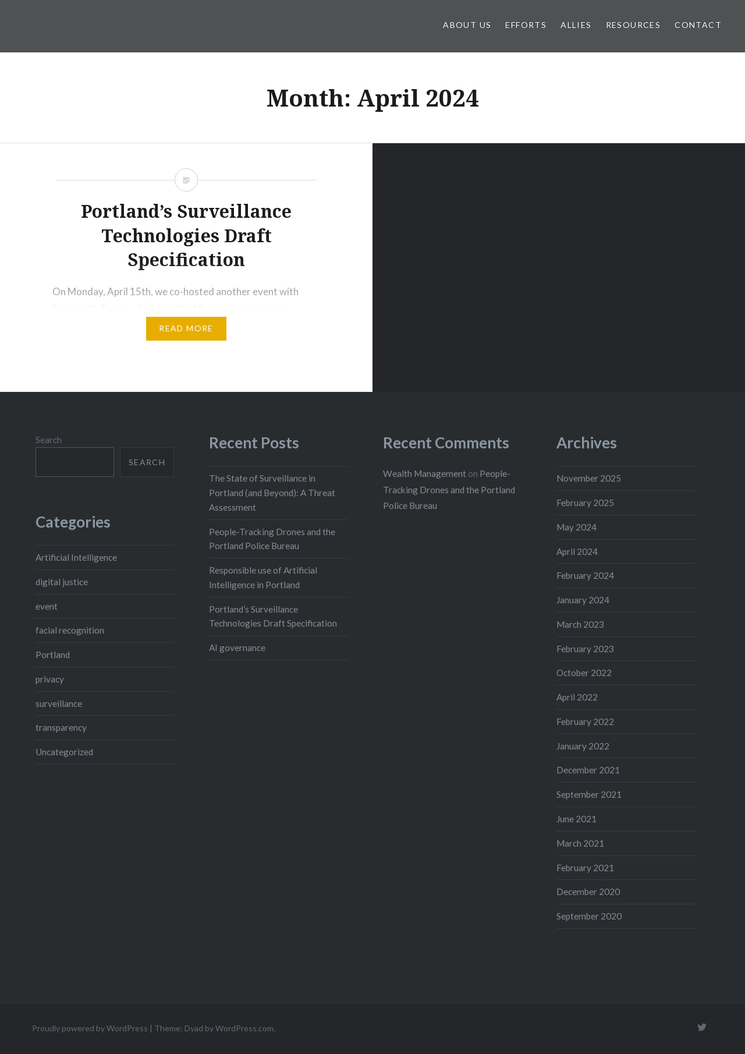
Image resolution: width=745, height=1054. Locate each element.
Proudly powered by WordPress (90, 1028)
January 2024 (582, 600)
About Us (467, 25)
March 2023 (580, 624)
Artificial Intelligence (76, 557)
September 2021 (589, 794)
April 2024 (577, 551)
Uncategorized (64, 752)
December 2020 (588, 891)
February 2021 (585, 867)
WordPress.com (244, 1028)
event (47, 606)
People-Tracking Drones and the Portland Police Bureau (449, 489)
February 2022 (585, 721)
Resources (633, 25)
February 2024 (585, 575)
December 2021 (588, 770)
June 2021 (576, 819)
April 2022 (577, 697)
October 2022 (584, 672)
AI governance (237, 647)
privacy (50, 679)
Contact (698, 25)
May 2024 (576, 527)
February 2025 (585, 502)
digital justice (62, 581)
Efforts (526, 25)
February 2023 (585, 648)
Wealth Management (424, 473)
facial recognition (70, 630)
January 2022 (582, 746)
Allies (575, 25)
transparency (61, 727)
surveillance (59, 703)
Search (49, 439)
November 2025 (588, 478)
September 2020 (589, 916)
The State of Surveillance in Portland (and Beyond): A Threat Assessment (272, 492)
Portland (53, 654)
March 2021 (580, 843)
